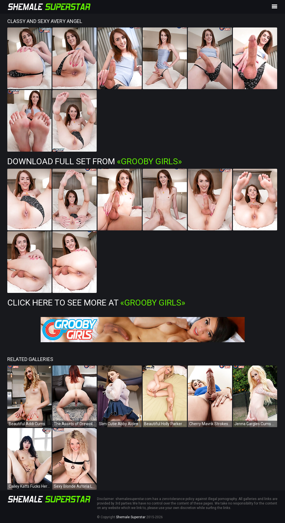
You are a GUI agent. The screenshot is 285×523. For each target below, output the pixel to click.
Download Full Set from (94, 161)
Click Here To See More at (96, 302)
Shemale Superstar (130, 517)
